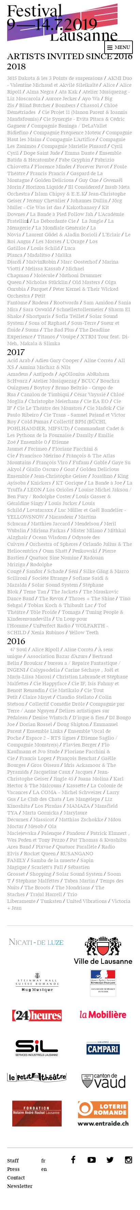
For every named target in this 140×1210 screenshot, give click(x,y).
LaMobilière (103, 1015)
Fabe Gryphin (74, 160)
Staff (13, 1161)
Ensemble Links (45, 731)
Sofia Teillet (70, 316)
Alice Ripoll (45, 649)
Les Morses (49, 241)
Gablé (100, 462)
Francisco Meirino (40, 456)
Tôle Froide (43, 612)
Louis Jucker (62, 503)
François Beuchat (76, 758)
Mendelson (87, 524)
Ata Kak (68, 92)
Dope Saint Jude (42, 153)
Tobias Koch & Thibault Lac (60, 605)
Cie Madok (99, 408)
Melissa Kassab (43, 269)
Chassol (89, 105)
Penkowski (84, 551)
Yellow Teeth (84, 632)
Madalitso (38, 255)
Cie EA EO (96, 401)
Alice (109, 85)
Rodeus (40, 303)
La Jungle (92, 221)
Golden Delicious (54, 180)
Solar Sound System (55, 585)
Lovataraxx (40, 510)
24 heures (37, 1015)
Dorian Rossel (35, 724)
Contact (16, 1178)
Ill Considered (84, 187)
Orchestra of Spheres (53, 544)
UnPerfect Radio (52, 626)
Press (13, 1169)
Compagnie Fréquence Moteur (67, 133)
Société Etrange (50, 578)
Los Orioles (60, 490)
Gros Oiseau (45, 765)
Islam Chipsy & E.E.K (60, 194)
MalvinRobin (41, 262)
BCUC (88, 381)
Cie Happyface (50, 683)
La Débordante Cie (54, 221)
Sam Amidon (98, 303)
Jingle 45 (63, 779)
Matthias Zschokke (81, 820)
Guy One (88, 180)
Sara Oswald (37, 309)
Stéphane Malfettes (37, 881)
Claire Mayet (37, 697)
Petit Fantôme (26, 299)
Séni (73, 571)
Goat (69, 469)
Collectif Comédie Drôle (57, 704)
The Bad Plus (59, 330)
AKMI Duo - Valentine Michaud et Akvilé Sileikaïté (69, 81)
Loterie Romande (103, 1113)
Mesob (35, 826)
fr (43, 1161)
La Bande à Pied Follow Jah (61, 214)
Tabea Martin (79, 881)
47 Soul (18, 649)
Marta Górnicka (40, 813)
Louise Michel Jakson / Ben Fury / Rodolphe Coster (69, 493)
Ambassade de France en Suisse (103, 982)
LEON (34, 490)
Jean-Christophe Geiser (60, 476)
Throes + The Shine (91, 598)
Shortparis (38, 316)
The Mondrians (72, 888)
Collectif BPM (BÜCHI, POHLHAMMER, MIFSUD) (57, 425)
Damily (84, 435)
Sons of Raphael (47, 323)
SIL (37, 1048)
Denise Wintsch (50, 718)
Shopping (40, 874)
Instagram (128, 1160)
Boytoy (42, 388)
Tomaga (71, 612)
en (44, 1169)
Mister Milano (87, 530)
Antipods (43, 374)
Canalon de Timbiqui (45, 394)
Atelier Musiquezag (54, 381)
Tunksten (51, 901)
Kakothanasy (81, 207)
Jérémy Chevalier (46, 201)
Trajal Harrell (46, 894)
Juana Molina (93, 779)
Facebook (72, 1160)
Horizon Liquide (44, 187)
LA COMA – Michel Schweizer (67, 792)
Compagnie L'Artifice (70, 139)
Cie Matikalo (64, 690)
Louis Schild (45, 248)
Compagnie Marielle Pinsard (73, 146)
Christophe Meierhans (53, 401)
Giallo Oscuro (42, 469)
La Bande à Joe (105, 483)
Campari (103, 1048)
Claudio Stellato (75, 697)
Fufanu (81, 462)
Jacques (84, 772)
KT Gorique (69, 483)
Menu (122, 47)
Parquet (39, 289)
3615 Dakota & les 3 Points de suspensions (55, 78)
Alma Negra (40, 92)
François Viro (52, 462)
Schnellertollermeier (80, 309)
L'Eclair (111, 235)
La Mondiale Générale (60, 228)
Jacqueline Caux (52, 772)
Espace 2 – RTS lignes (51, 738)
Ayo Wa (91, 99)
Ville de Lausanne (103, 950)
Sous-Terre (83, 323)
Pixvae (43, 847)
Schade (55, 571)
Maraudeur (61, 517)
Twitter (109, 1160)
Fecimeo (37, 449)
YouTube (91, 1160)
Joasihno (102, 476)
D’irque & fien (88, 718)
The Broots (37, 888)
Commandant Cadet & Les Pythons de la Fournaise (65, 432)
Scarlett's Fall (47, 867)
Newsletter (19, 1186)
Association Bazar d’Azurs (57, 656)
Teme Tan (34, 592)
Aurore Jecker (61, 99)
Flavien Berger (80, 745)
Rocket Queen (40, 854)
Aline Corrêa (98, 360)
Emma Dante (79, 153)
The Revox (51, 598)
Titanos (46, 337)
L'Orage (75, 241)
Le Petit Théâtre (37, 1080)
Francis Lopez (35, 758)
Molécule (44, 275)
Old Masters (86, 282)
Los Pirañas (48, 806)
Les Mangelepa (83, 799)
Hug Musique (37, 982)
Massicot (43, 820)
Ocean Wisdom (49, 537)
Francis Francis (47, 173)
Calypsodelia (45, 670)
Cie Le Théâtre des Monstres (49, 408)
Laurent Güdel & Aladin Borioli (61, 235)
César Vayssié (90, 394)
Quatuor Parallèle (76, 847)
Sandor (34, 571)
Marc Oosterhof (79, 262)
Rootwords (66, 303)
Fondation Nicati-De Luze (37, 944)
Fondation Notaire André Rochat (37, 1113)
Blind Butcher (34, 105)
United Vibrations (86, 901)
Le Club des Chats (41, 799)
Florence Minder (53, 167)
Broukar (33, 663)
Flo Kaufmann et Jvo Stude (58, 748)
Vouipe (68, 337)
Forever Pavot (93, 167)
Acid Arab (18, 360)
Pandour (75, 833)
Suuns (32, 330)
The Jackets (64, 592)
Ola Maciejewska (32, 830)
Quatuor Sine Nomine (54, 558)
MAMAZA (78, 806)
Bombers (65, 105)
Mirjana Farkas (48, 530)
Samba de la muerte (53, 860)
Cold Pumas (35, 422)
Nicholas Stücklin (46, 282)
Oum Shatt (55, 551)
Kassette (76, 786)
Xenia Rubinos (47, 632)
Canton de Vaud (103, 1080)
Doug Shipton (73, 724)
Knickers (41, 483)
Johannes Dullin (89, 201)
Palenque (51, 833)
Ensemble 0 (33, 442)
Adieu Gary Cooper (57, 360)
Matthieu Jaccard (50, 524)
